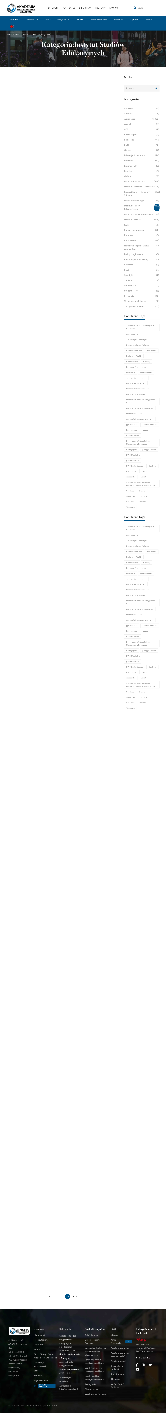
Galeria (142, 176)
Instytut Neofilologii (142, 200)
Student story (142, 291)
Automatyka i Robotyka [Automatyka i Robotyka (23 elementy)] (136, 340)
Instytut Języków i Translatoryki (142, 186)
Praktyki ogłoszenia (142, 254)
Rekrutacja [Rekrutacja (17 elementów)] (131, 471)
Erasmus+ (142, 160)
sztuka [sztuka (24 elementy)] (144, 496)
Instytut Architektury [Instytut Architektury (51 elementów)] (136, 383)
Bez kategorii (142, 134)
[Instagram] (143, 1365)
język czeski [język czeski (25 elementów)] (131, 424)
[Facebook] (137, 1365)
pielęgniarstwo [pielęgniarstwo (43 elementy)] (149, 449)
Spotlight (142, 275)
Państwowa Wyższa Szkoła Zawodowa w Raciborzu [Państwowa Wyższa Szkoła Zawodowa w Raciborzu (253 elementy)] (138, 442)
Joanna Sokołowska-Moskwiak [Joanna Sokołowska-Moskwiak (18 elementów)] (140, 419)
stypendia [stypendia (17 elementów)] (130, 496)
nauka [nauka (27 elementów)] (145, 430)
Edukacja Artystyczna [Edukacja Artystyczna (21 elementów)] (136, 367)
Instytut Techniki (142, 219)
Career (142, 150)
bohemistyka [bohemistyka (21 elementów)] (132, 361)
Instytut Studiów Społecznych (142, 214)
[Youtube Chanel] (137, 1369)
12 (62, 1296)
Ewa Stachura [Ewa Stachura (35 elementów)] (146, 372)
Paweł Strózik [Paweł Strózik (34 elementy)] (132, 435)
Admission (142, 108)
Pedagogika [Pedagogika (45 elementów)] (131, 449)
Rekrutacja (65, 1329)
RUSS (142, 270)
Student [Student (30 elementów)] (130, 491)
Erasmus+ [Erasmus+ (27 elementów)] (130, 372)
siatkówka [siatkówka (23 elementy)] (130, 477)
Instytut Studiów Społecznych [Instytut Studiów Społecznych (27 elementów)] (139, 408)
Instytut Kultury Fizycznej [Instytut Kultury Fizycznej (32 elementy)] (137, 389)
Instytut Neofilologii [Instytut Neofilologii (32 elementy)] (135, 394)
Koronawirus (142, 240)
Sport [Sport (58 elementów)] (143, 477)
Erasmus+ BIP (142, 166)
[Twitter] (150, 1365)
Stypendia (142, 296)
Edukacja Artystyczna (142, 155)
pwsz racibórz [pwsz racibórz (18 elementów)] (132, 460)
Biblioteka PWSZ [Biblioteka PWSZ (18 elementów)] (133, 356)
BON (142, 145)
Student (142, 280)
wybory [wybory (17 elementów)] (142, 502)
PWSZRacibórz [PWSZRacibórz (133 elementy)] (133, 455)
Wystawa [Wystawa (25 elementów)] (130, 507)
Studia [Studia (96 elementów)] (142, 491)
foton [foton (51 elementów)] (144, 378)
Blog (17, 34)
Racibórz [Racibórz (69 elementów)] (152, 466)
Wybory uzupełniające (142, 301)
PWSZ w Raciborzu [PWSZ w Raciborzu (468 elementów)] (134, 466)
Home (9, 34)
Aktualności (142, 119)
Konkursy (142, 235)
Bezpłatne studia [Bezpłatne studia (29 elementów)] (134, 350)
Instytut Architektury (142, 181)
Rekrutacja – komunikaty (142, 259)
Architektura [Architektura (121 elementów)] (132, 334)
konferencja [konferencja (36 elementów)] (131, 430)
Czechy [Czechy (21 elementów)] (146, 361)
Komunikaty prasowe (142, 230)
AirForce (142, 113)
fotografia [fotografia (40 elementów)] (131, 378)
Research (142, 264)
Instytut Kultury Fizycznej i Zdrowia (142, 193)
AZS (142, 129)
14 (72, 1296)
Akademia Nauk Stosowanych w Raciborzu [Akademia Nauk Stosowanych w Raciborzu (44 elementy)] (140, 327)
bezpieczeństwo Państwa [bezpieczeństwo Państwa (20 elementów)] (137, 345)
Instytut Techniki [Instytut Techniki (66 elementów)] (134, 414)
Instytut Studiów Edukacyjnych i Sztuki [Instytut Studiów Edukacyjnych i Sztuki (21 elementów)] (140, 401)
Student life (142, 285)
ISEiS (142, 225)
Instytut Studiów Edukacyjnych (142, 207)
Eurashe (142, 171)
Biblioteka (142, 140)
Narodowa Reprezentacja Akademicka (142, 247)
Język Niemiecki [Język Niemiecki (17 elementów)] (150, 424)
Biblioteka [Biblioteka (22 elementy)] (151, 350)
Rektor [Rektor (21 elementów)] (144, 471)
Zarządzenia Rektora (142, 306)
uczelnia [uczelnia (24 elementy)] (130, 502)
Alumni (142, 124)
